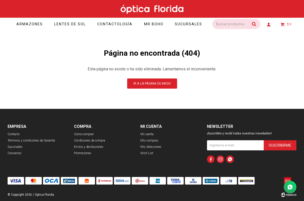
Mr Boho (155, 24)
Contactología (116, 24)
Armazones (30, 24)
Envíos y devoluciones (88, 147)
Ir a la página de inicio (152, 83)
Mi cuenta (147, 134)
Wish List (146, 153)
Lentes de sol (71, 24)
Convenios (15, 153)
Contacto (14, 134)
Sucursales (190, 24)
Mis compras (149, 140)
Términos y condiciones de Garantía (31, 140)
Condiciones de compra (89, 140)
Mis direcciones (150, 147)
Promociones (82, 153)
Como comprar (84, 134)
